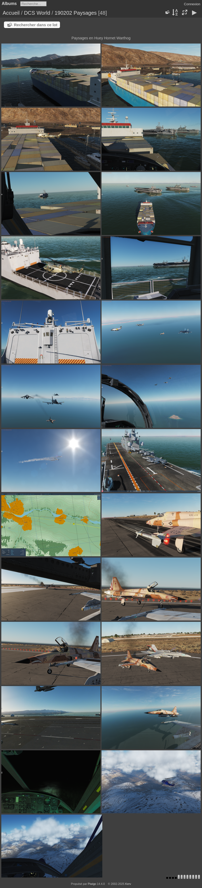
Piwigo (92, 883)
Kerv (128, 883)
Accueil (11, 13)
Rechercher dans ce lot (35, 25)
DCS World (37, 13)
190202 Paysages (75, 13)
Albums (9, 3)
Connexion (192, 4)
